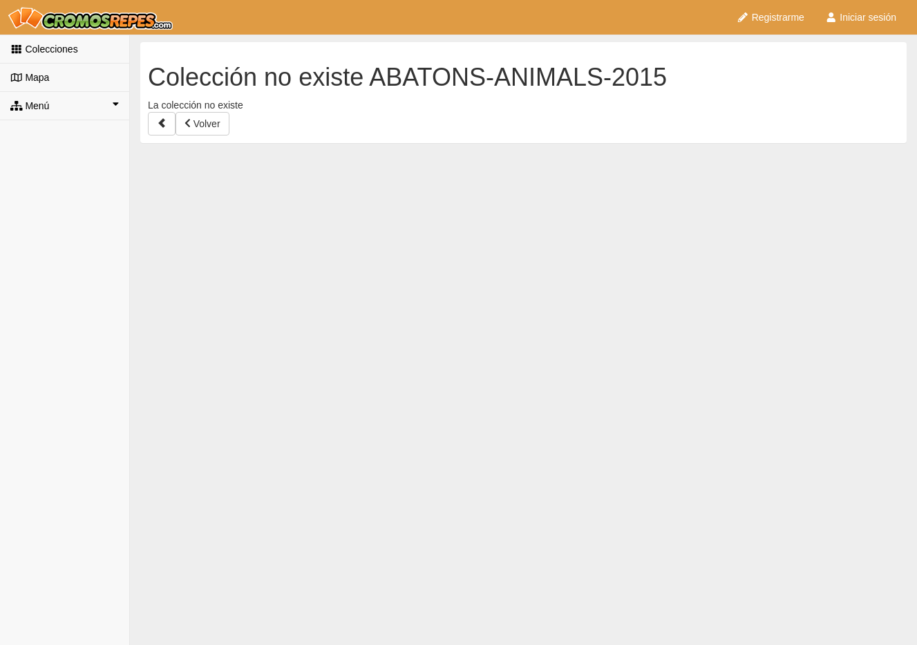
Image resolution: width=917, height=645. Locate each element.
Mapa (29, 77)
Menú (64, 105)
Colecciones (44, 49)
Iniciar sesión (860, 17)
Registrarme (770, 17)
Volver (202, 123)
